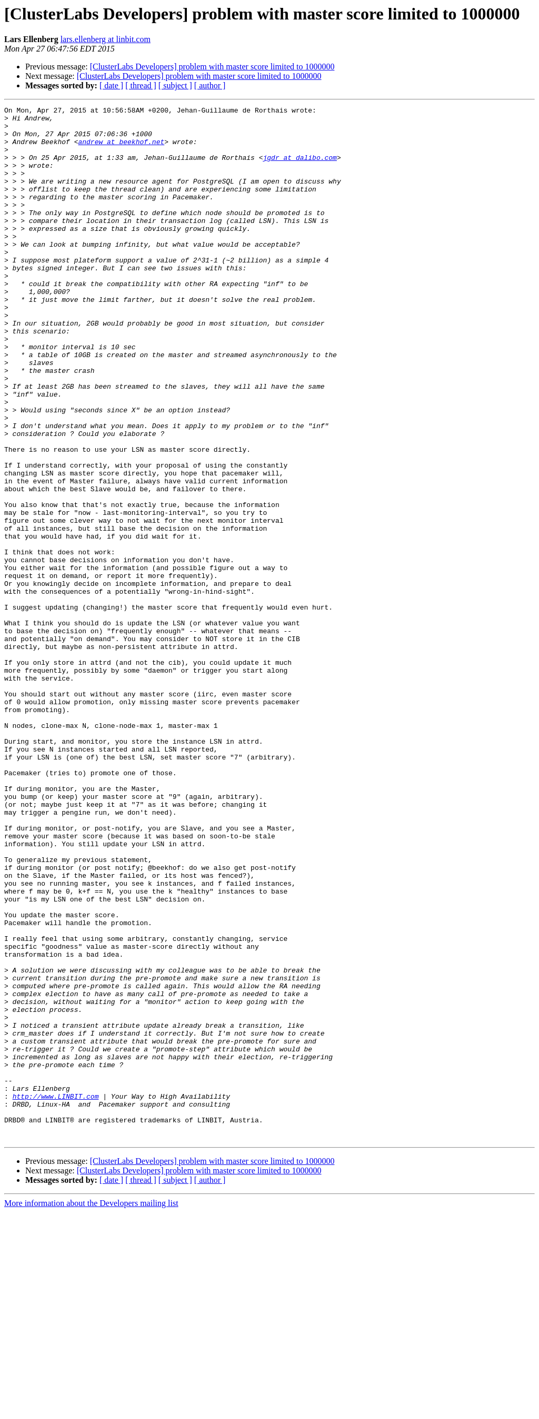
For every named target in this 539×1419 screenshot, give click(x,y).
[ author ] (210, 85)
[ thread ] (140, 85)
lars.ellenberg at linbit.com (106, 39)
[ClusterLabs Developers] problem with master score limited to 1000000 (212, 66)
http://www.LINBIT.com (56, 1295)
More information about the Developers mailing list (91, 1409)
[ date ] (111, 85)
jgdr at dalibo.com (299, 168)
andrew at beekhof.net (121, 149)
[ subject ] (175, 85)
